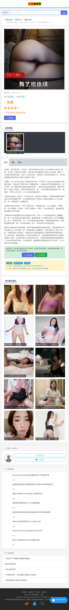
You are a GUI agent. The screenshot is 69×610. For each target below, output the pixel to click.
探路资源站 (35, 594)
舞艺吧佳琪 (18, 263)
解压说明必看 (9, 564)
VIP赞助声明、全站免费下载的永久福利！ (20, 575)
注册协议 (44, 592)
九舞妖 (9, 263)
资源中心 (18, 19)
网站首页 (8, 19)
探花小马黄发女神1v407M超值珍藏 (26, 540)
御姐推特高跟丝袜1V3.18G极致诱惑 (26, 503)
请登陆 (10, 118)
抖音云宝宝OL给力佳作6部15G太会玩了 (27, 531)
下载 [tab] (12, 162)
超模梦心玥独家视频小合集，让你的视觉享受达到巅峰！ (31, 268)
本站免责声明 (9, 569)
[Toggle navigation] (5, 3)
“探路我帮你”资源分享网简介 (15, 580)
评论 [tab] (19, 162)
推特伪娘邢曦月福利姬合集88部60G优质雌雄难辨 (31, 512)
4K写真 (27, 263)
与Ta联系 (40, 460)
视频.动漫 (28, 19)
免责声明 (31, 592)
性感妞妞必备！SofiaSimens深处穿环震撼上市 (28, 266)
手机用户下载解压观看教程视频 (16, 558)
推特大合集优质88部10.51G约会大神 (26, 521)
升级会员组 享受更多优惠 (15, 112)
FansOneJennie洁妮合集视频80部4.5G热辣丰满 (30, 475)
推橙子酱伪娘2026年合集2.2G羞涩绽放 (27, 493)
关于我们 (24, 592)
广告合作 (37, 592)
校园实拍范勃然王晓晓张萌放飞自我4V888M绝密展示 (32, 484)
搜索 (64, 12)
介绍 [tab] (5, 162)
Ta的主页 (40, 455)
